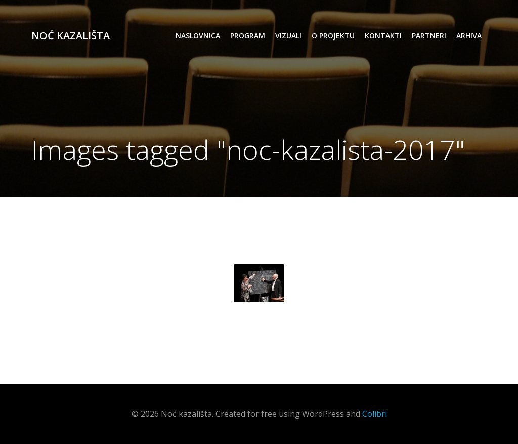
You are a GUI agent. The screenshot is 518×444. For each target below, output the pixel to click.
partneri (429, 36)
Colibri (374, 413)
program (247, 36)
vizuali (288, 36)
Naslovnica (198, 36)
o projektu (333, 36)
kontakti (383, 36)
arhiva (469, 36)
